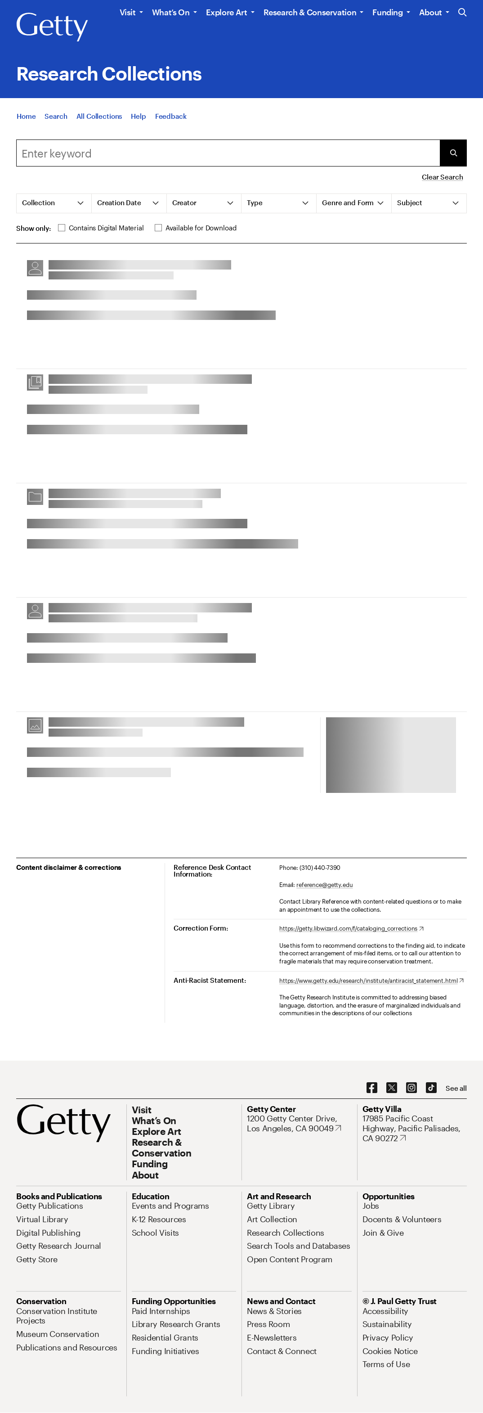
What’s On (171, 12)
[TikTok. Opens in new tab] (431, 1088)
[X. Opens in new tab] (391, 1088)
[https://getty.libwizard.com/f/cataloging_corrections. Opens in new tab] (351, 929)
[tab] (54, 203)
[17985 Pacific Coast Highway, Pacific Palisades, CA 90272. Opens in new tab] (414, 1128)
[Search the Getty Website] (462, 13)
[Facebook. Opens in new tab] (372, 1088)
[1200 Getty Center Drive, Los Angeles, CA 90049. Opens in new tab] (299, 1123)
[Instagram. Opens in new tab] (411, 1088)
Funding (387, 12)
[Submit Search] (453, 153)
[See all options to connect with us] (456, 1088)
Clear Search (442, 177)
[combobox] (228, 153)
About (430, 12)
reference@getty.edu (324, 884)
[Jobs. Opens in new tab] (371, 1205)
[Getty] (52, 27)
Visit (128, 12)
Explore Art (226, 12)
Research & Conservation (310, 12)
